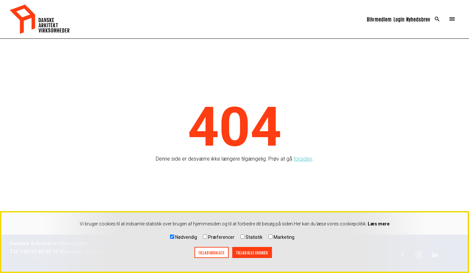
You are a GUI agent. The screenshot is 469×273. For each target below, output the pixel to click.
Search (437, 19)
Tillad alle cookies (252, 253)
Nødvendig (186, 237)
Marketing (284, 237)
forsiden (302, 159)
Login (399, 19)
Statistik (254, 237)
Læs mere (379, 224)
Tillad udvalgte (211, 253)
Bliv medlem (379, 19)
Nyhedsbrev (418, 19)
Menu (452, 19)
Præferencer (221, 237)
